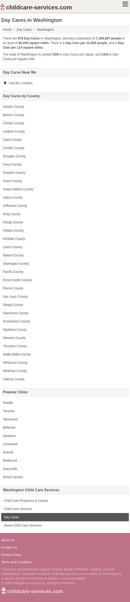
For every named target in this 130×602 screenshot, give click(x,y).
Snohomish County (16, 321)
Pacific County (13, 272)
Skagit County (13, 305)
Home (7, 29)
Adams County (13, 106)
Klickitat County (14, 239)
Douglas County (14, 156)
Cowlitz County (13, 148)
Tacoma (8, 411)
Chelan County (13, 123)
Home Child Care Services (22, 525)
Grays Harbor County (18, 189)
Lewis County (12, 247)
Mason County (13, 255)
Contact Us (9, 547)
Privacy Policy (11, 555)
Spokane (9, 436)
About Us (7, 540)
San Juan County (15, 296)
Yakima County (14, 379)
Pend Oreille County (17, 280)
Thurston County (15, 346)
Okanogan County (16, 263)
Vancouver (10, 419)
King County (11, 214)
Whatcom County (15, 362)
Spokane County (15, 329)
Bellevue (9, 427)
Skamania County (15, 313)
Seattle (8, 403)
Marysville (10, 469)
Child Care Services (17, 509)
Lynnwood (10, 444)
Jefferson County (15, 206)
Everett (8, 452)
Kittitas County (13, 230)
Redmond (10, 460)
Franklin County (14, 173)
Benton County (13, 115)
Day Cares (11, 517)
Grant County (12, 181)
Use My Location (18, 83)
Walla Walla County (17, 354)
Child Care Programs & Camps (25, 500)
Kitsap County (13, 222)
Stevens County (14, 338)
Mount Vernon (13, 477)
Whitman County (15, 371)
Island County (13, 197)
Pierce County (13, 288)
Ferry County (12, 164)
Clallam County (14, 131)
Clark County (12, 139)
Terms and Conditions (16, 562)
